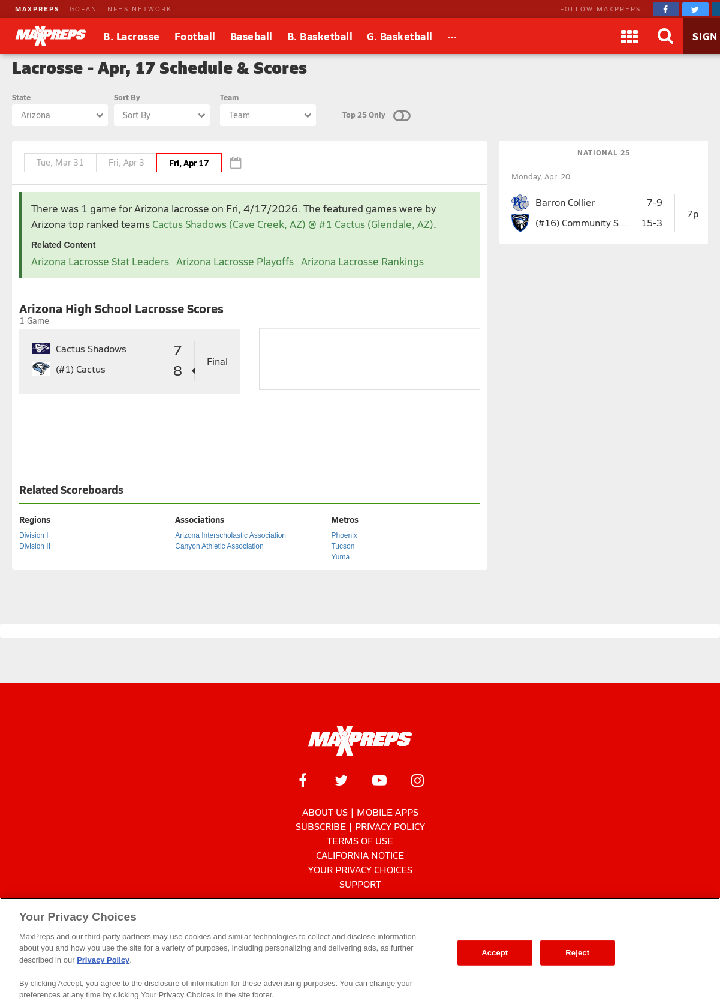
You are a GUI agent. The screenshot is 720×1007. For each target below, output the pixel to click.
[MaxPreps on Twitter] (695, 9)
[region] (360, 952)
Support (360, 883)
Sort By (127, 97)
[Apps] (629, 36)
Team (229, 97)
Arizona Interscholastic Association (230, 535)
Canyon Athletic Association (219, 546)
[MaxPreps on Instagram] (418, 780)
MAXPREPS (37, 8)
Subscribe (321, 826)
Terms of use (360, 840)
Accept (494, 952)
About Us (325, 811)
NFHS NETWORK (139, 8)
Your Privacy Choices (360, 869)
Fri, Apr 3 (126, 162)
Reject (577, 952)
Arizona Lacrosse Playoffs (235, 261)
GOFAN (83, 8)
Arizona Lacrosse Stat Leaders (100, 261)
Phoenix (344, 535)
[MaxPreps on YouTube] (379, 780)
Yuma (340, 557)
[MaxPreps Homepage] (360, 741)
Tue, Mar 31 (60, 162)
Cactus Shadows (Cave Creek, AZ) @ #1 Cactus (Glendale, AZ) (292, 224)
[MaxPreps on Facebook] (666, 9)
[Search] (665, 36)
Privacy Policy (390, 826)
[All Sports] (452, 36)
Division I (34, 535)
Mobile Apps (387, 811)
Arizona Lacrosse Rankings (362, 261)
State (21, 97)
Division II (34, 546)
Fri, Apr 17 (189, 163)
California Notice (360, 855)
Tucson (342, 546)
